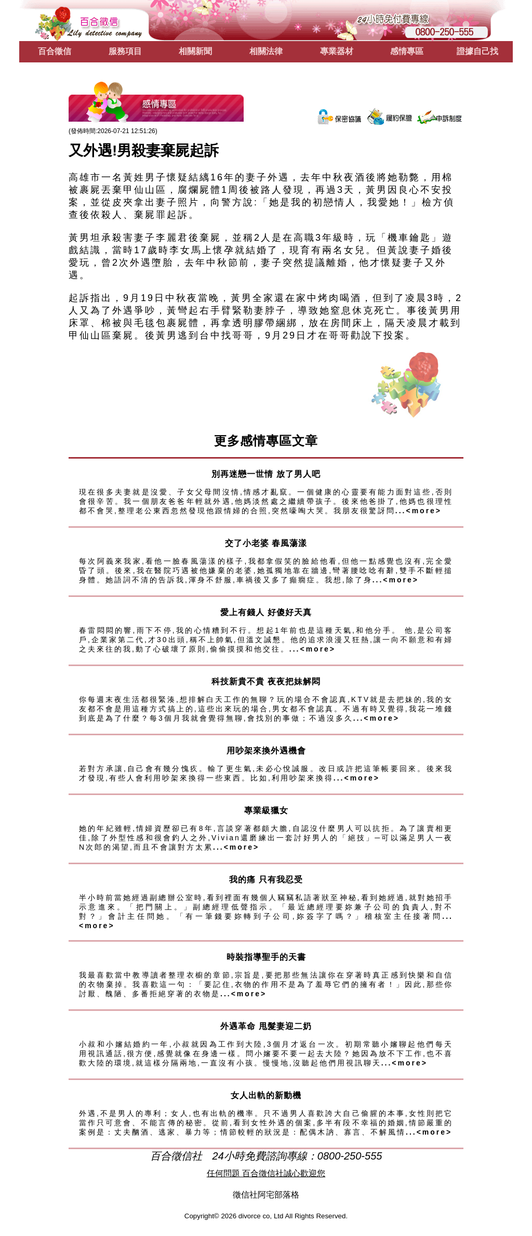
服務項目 (125, 51)
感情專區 (406, 51)
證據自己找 (477, 51)
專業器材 (336, 51)
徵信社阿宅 (253, 1194)
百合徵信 (54, 51)
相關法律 (266, 51)
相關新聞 (195, 51)
